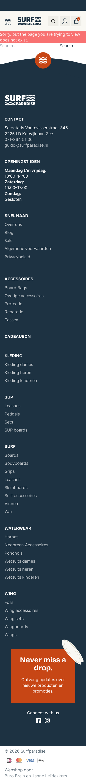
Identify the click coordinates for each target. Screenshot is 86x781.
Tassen (11, 319)
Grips (10, 471)
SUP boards (16, 430)
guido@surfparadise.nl (26, 145)
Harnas (11, 536)
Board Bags (16, 287)
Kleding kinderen (21, 380)
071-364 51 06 (19, 139)
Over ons (13, 224)
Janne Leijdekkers (49, 775)
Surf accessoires (21, 495)
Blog (9, 232)
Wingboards (16, 626)
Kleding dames (19, 364)
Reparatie (14, 311)
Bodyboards (16, 463)
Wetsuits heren (19, 569)
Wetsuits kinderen (22, 577)
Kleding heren (18, 372)
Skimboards (16, 487)
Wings (11, 634)
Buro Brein (15, 775)
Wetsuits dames (20, 561)
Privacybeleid (17, 256)
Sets (9, 422)
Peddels (12, 414)
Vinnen (11, 503)
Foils (9, 602)
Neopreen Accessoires (26, 544)
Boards (11, 455)
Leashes (12, 405)
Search (66, 45)
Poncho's (13, 553)
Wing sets (14, 618)
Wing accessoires (21, 610)
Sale (9, 240)
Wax (9, 511)
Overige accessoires (24, 295)
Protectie (13, 303)
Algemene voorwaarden (28, 248)
